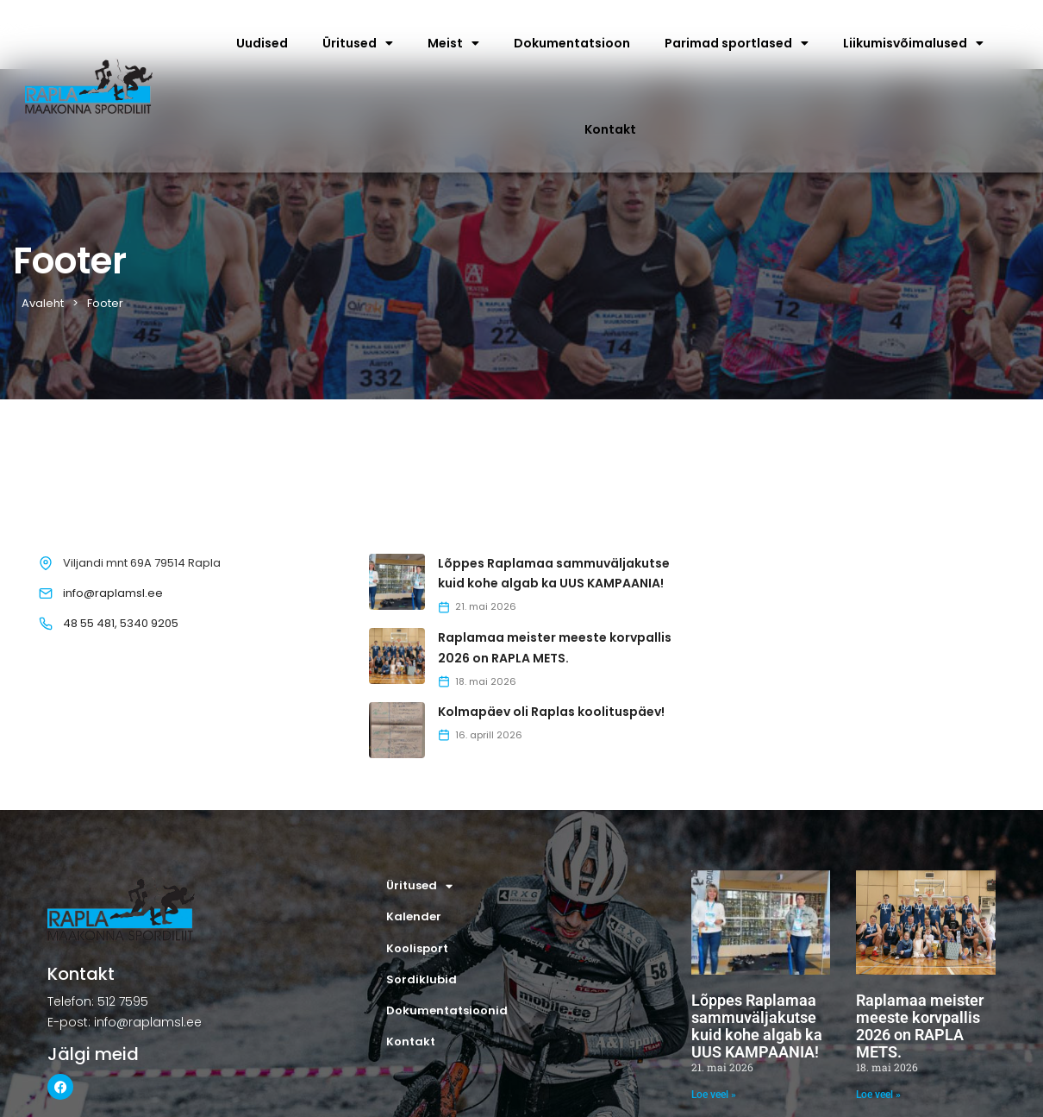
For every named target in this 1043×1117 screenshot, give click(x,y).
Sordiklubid (421, 979)
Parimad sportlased (737, 43)
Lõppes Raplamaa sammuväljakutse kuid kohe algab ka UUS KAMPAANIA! (756, 1025)
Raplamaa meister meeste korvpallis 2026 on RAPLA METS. (920, 1025)
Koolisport (417, 948)
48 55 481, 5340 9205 (120, 623)
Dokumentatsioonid (447, 1010)
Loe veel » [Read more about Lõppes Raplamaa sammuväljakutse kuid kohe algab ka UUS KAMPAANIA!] (713, 1095)
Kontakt (610, 129)
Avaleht (43, 303)
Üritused (357, 43)
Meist (453, 43)
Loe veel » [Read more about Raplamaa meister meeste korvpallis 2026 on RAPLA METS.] (878, 1095)
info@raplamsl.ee (113, 593)
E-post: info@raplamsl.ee (124, 1022)
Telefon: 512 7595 (97, 1001)
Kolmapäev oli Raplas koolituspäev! (551, 711)
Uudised (262, 43)
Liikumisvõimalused (913, 43)
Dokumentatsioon (572, 43)
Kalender (413, 916)
